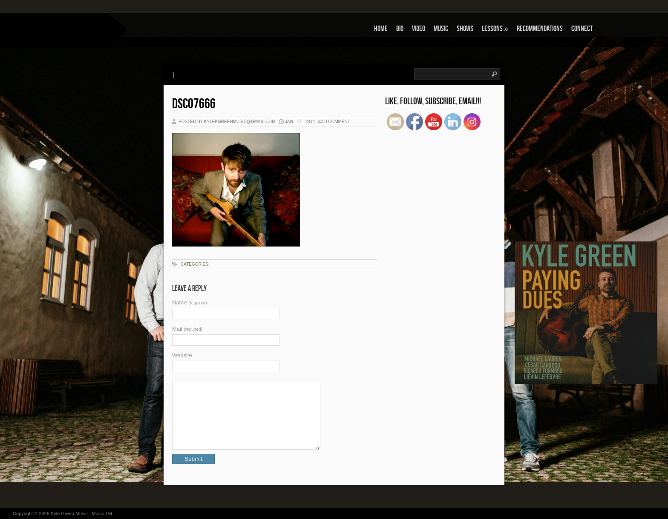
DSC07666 (194, 104)
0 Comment (337, 121)
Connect (582, 28)
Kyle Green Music (69, 513)
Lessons (495, 28)
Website (182, 355)
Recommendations (540, 28)
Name (189, 302)
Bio (399, 28)
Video (418, 28)
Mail (187, 329)
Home (381, 28)
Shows (465, 28)
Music (441, 28)
